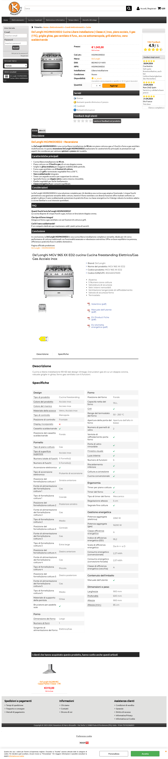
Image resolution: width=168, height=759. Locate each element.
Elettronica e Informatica (55, 20)
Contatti (64, 708)
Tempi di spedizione (14, 705)
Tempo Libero (73, 20)
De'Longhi (96, 58)
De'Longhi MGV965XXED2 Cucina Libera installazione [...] (16, 78)
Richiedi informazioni (86, 110)
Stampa (80, 98)
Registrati (24, 56)
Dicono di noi (66, 712)
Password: (8, 39)
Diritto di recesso (123, 712)
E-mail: (7, 32)
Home (6, 20)
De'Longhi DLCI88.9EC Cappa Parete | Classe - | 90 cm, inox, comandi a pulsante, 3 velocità (49, 683)
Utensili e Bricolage (89, 20)
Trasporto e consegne (15, 708)
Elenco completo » (156, 107)
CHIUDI (166, 751)
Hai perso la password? (19, 53)
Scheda (34, 131)
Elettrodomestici (18, 20)
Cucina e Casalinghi (35, 20)
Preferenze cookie (84, 736)
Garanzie (119, 708)
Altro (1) (42, 130)
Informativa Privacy (124, 715)
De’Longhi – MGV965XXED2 (43, 248)
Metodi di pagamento (15, 712)
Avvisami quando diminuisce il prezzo (92, 102)
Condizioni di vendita (125, 705)
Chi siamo (65, 705)
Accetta (145, 753)
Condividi (81, 106)
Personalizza (113, 753)
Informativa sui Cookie (16, 756)
